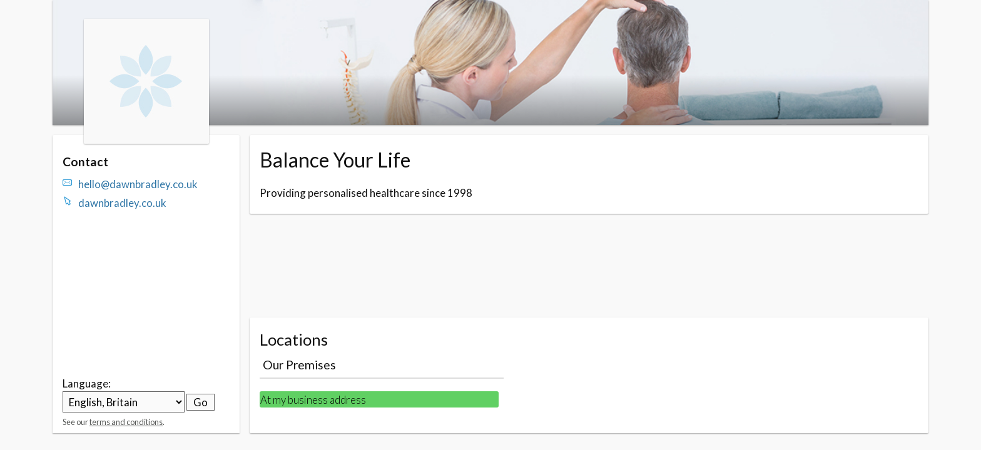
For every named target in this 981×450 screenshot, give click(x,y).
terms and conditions (126, 422)
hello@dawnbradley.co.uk (138, 184)
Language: (87, 383)
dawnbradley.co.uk (122, 202)
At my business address (313, 399)
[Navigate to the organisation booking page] (146, 139)
